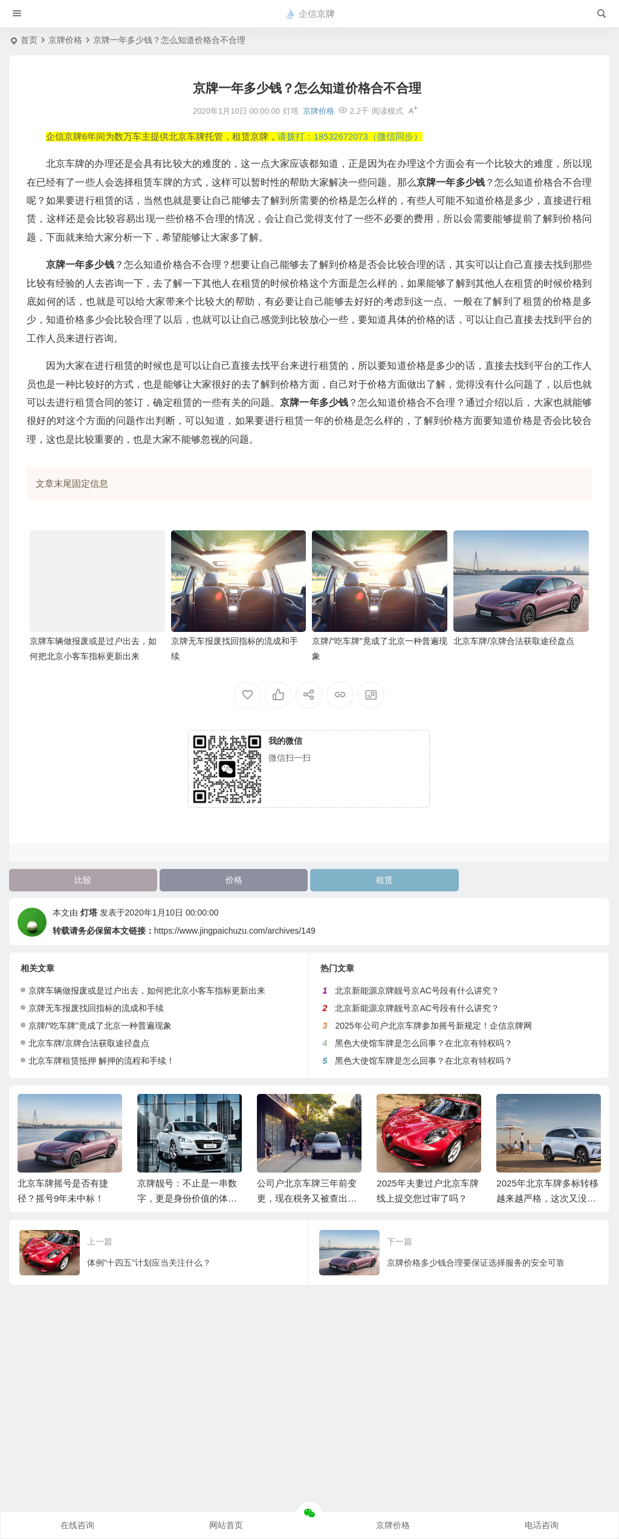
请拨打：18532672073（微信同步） (350, 137)
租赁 (384, 880)
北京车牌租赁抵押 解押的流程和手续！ (101, 1061)
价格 (233, 880)
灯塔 (88, 912)
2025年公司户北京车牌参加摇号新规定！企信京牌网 (433, 1025)
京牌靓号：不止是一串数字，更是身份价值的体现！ (187, 1198)
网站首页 (226, 1525)
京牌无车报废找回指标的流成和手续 (96, 1008)
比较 (82, 880)
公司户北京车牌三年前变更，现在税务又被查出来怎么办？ (307, 1198)
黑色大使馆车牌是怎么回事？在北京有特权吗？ (424, 1043)
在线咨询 (77, 1525)
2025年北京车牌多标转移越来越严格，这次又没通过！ (547, 1198)
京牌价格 (65, 40)
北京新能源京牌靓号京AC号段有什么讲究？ (417, 990)
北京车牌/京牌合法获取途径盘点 (513, 641)
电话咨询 (542, 1525)
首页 (29, 40)
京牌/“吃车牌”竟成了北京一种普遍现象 (100, 1025)
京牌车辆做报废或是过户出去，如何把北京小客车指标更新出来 (146, 990)
